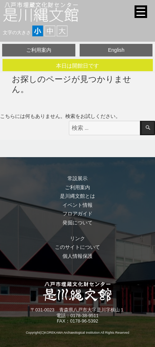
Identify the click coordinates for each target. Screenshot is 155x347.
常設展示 (77, 178)
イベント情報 (77, 205)
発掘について (77, 222)
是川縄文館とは (77, 196)
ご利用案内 (38, 50)
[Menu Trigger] (141, 11)
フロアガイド (77, 213)
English (116, 50)
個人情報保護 (77, 256)
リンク (77, 238)
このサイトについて (77, 247)
